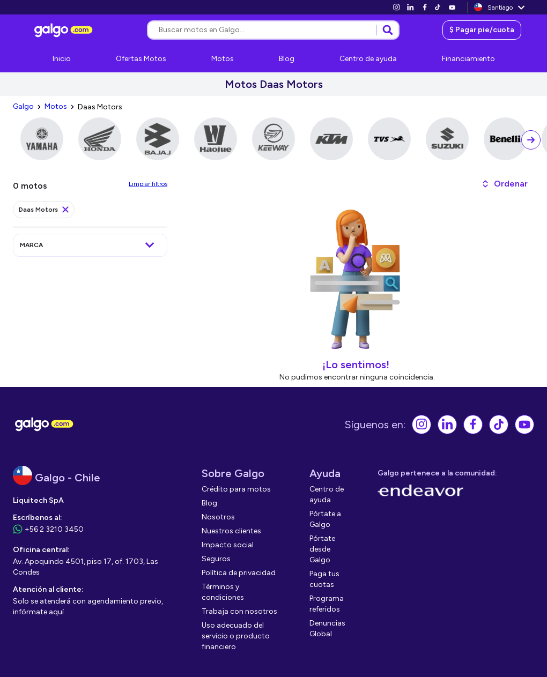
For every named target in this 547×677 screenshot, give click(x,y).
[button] (504, 184)
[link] (396, 7)
